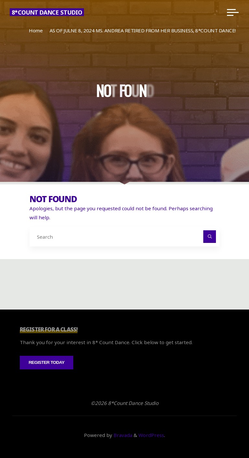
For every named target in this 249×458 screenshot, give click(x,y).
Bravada (122, 435)
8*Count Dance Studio (47, 12)
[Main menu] (233, 12)
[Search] (209, 236)
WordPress (151, 435)
